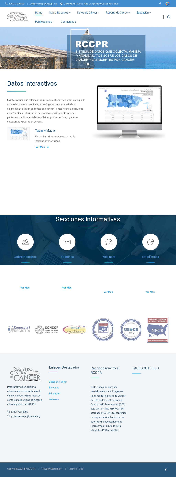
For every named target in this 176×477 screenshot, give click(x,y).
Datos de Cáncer (58, 381)
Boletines (54, 387)
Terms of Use (76, 468)
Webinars (54, 399)
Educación (54, 393)
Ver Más (42, 146)
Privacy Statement (52, 468)
